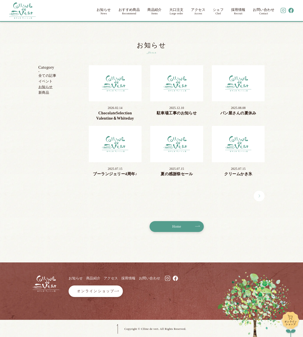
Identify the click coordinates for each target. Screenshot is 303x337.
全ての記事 (47, 75)
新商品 (43, 92)
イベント (45, 81)
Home (176, 226)
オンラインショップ (96, 291)
